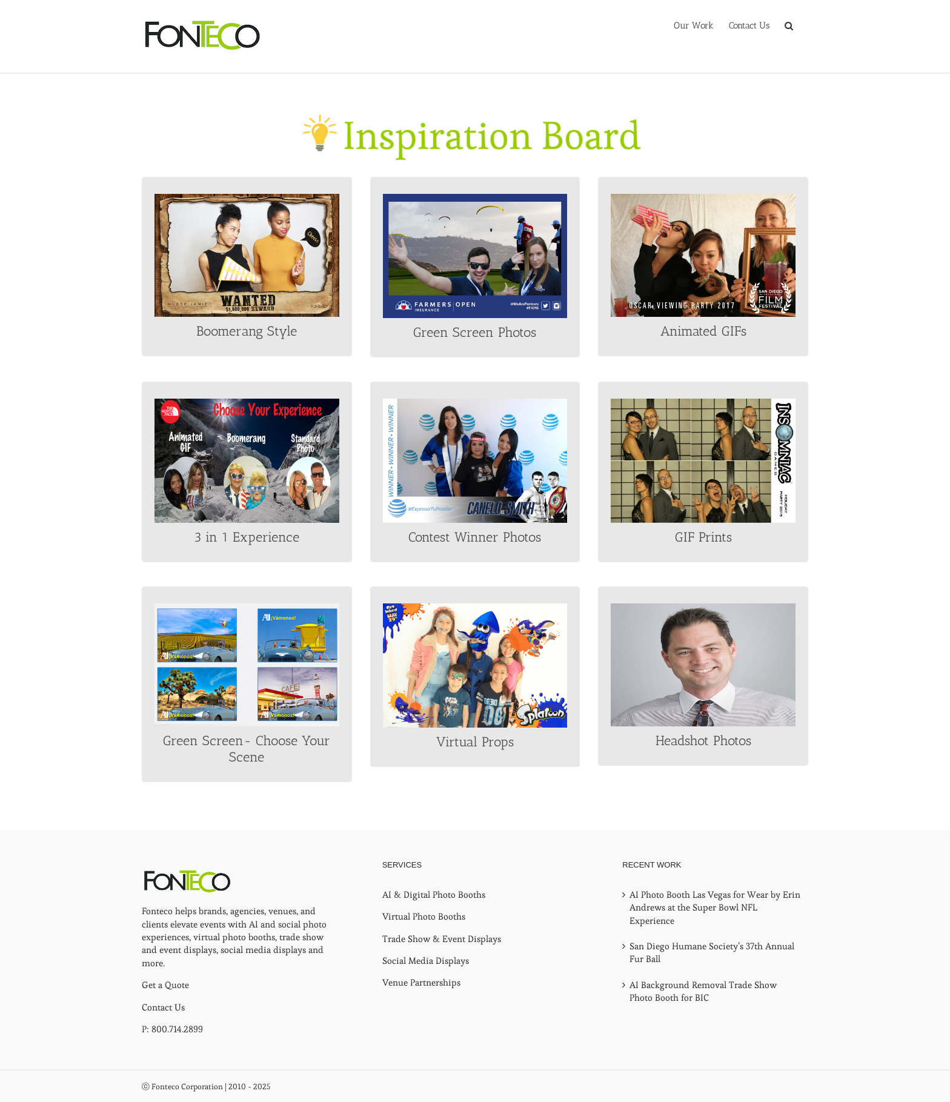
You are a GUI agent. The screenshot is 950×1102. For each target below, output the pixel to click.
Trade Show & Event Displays (441, 938)
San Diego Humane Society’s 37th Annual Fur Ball (711, 952)
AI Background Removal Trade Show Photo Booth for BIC (703, 991)
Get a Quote (165, 985)
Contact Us (163, 1007)
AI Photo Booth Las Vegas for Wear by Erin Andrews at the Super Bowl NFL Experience (714, 907)
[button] (789, 25)
